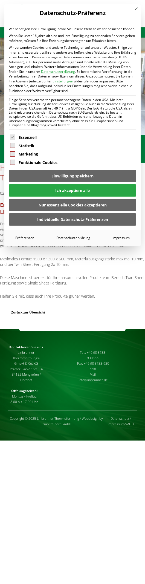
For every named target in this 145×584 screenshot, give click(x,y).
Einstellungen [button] (63, 81)
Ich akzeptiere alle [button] (72, 190)
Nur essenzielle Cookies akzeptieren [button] (73, 205)
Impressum (121, 237)
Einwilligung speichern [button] (72, 176)
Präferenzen (24, 237)
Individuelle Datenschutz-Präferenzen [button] (72, 219)
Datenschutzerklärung (58, 71)
